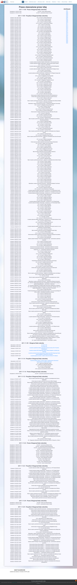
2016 (67, 30)
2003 (67, 13)
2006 (67, 17)
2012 (67, 25)
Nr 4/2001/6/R (44, 346)
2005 (67, 16)
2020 (67, 35)
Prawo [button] (59, 1)
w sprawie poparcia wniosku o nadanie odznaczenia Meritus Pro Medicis (44, 355)
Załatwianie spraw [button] (32, 1)
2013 (67, 26)
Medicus (70, 1)
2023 (67, 39)
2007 (67, 18)
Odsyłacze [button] (54, 1)
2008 (67, 19)
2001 (67, 10)
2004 (67, 14)
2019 (67, 33)
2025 (67, 41)
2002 (67, 12)
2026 (67, 42)
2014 (67, 27)
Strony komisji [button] (64, 1)
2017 (67, 31)
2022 (67, 37)
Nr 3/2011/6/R (44, 344)
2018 (67, 32)
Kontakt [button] (26, 1)
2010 (67, 22)
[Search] (16, 2)
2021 (67, 36)
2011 (67, 23)
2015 (67, 28)
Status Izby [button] (48, 1)
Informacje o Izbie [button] (41, 1)
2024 (67, 40)
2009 (67, 21)
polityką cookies (14, 582)
